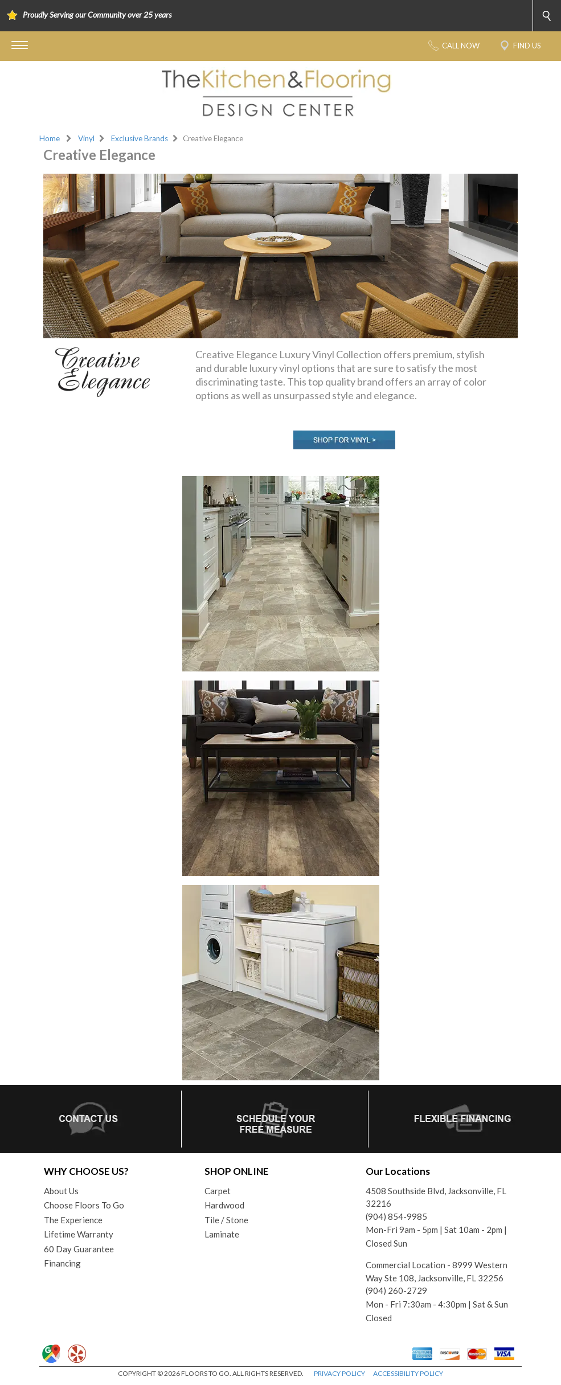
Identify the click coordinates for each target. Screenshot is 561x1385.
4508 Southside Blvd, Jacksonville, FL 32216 (436, 1197)
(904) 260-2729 (396, 1290)
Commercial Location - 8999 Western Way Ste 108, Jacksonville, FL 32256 (436, 1271)
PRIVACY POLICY (339, 1373)
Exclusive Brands (139, 138)
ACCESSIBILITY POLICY (408, 1373)
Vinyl (86, 138)
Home (49, 138)
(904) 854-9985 (396, 1216)
